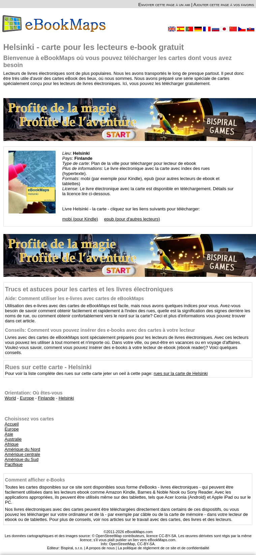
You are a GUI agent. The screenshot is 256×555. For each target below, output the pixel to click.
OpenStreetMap (122, 544)
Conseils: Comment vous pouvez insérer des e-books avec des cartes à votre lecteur (100, 330)
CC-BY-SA (146, 544)
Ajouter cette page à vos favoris (223, 4)
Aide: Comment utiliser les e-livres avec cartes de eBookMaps (74, 298)
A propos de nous (100, 548)
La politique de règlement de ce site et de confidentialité (164, 548)
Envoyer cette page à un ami (164, 4)
